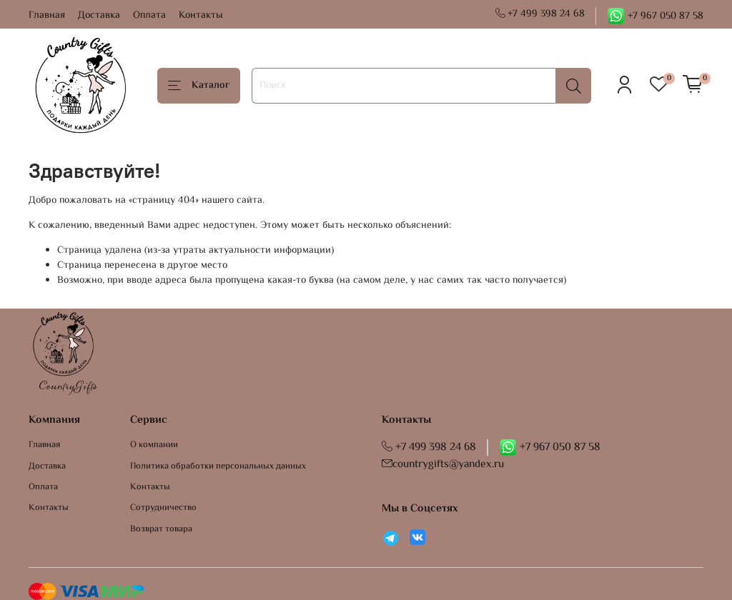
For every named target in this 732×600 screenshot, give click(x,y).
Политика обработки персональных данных (218, 467)
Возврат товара (161, 529)
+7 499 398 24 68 (540, 14)
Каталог (198, 86)
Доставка (99, 16)
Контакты (201, 16)
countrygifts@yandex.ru (443, 464)
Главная (47, 16)
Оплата (149, 16)
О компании (154, 445)
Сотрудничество (163, 508)
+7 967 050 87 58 (655, 16)
